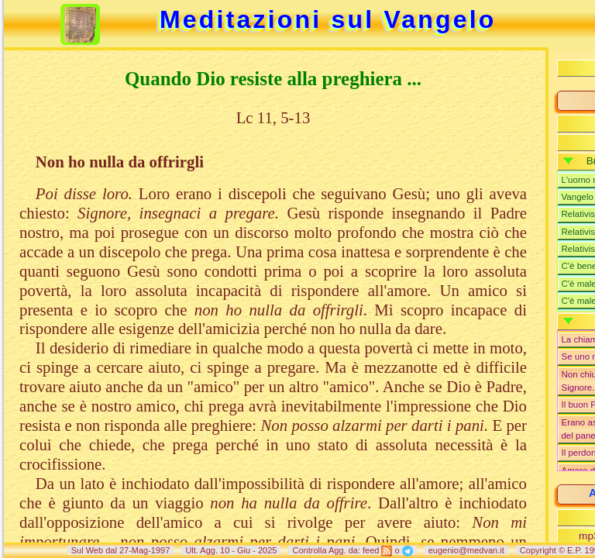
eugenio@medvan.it (466, 550)
